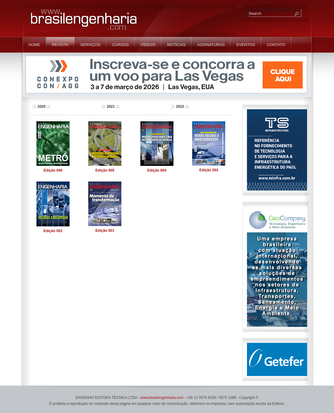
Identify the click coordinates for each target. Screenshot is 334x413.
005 (104, 170)
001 (104, 230)
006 (52, 170)
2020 (42, 106)
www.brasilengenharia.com (161, 398)
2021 (111, 106)
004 (156, 170)
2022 (180, 106)
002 (52, 231)
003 (208, 170)
